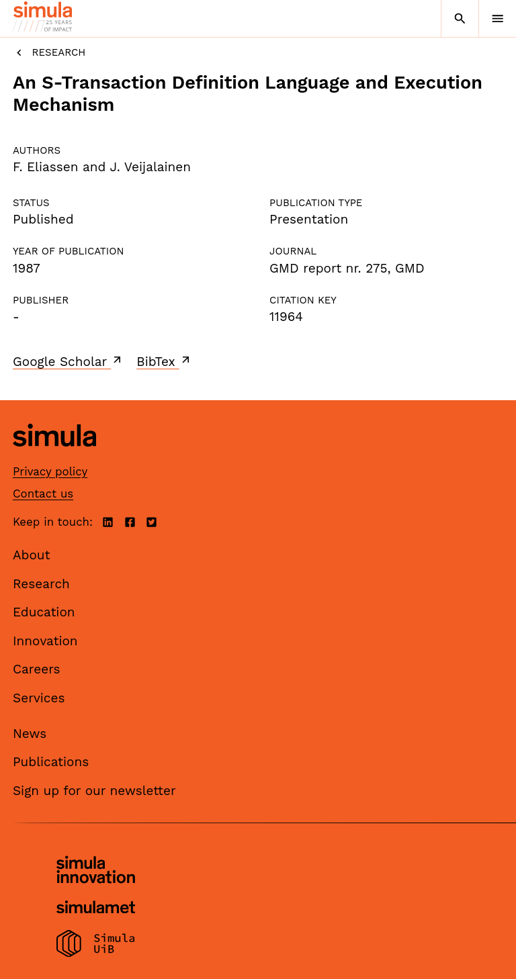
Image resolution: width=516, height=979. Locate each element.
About (31, 555)
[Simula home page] (54, 456)
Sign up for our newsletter (94, 790)
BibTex (164, 361)
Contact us (43, 493)
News (29, 733)
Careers (36, 669)
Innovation (45, 641)
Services (38, 698)
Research (49, 52)
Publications (51, 762)
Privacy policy (50, 471)
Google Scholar (68, 361)
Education (44, 612)
